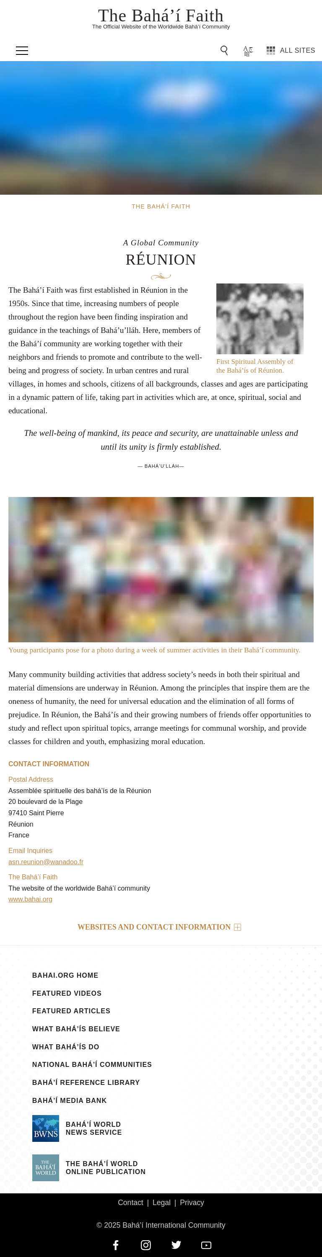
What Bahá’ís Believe (76, 1029)
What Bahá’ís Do (65, 1047)
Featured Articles (71, 1011)
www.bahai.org (30, 899)
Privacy (192, 1202)
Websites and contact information (154, 927)
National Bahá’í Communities (92, 1064)
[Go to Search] (225, 50)
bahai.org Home (65, 975)
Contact (130, 1202)
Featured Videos (67, 993)
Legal (162, 1202)
